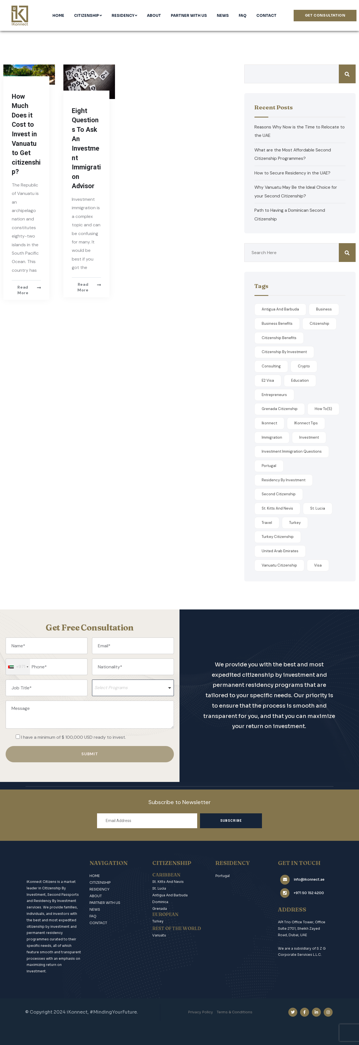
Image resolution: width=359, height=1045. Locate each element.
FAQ (92, 915)
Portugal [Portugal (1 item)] (269, 465)
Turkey (158, 920)
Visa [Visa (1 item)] (318, 565)
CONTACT (98, 922)
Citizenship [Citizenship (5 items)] (319, 323)
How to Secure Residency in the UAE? (293, 173)
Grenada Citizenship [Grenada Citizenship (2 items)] (280, 408)
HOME (94, 875)
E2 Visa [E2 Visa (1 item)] (268, 380)
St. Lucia (159, 887)
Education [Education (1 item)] (300, 380)
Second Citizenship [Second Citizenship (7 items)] (279, 493)
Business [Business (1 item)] (324, 309)
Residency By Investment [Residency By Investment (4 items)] (283, 479)
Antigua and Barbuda (170, 894)
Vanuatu (159, 934)
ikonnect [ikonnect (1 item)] (269, 422)
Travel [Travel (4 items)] (267, 522)
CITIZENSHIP (100, 881)
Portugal (222, 875)
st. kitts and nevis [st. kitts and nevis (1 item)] (277, 508)
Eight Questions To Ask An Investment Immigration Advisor (86, 148)
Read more (23, 290)
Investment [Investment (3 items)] (309, 436)
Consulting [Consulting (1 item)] (271, 365)
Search (347, 74)
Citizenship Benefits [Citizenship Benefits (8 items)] (279, 337)
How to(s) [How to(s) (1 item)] (323, 408)
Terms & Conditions (234, 1011)
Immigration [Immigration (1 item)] (272, 436)
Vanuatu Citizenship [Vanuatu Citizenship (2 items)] (279, 565)
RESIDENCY (99, 888)
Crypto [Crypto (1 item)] (304, 365)
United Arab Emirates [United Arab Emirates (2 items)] (280, 550)
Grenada (159, 907)
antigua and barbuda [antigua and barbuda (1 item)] (280, 309)
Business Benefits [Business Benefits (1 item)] (277, 323)
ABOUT (95, 895)
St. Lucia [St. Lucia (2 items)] (317, 508)
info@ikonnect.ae (307, 876)
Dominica (160, 901)
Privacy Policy (200, 1011)
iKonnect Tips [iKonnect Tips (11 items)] (306, 422)
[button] (133, 687)
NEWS (94, 908)
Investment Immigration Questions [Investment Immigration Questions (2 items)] (292, 451)
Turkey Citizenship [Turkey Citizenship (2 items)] (278, 536)
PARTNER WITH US (104, 901)
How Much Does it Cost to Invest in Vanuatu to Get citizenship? (26, 134)
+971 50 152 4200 (306, 888)
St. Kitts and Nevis (168, 880)
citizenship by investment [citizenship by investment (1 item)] (284, 351)
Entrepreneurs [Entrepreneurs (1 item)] (274, 394)
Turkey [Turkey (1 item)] (295, 522)
